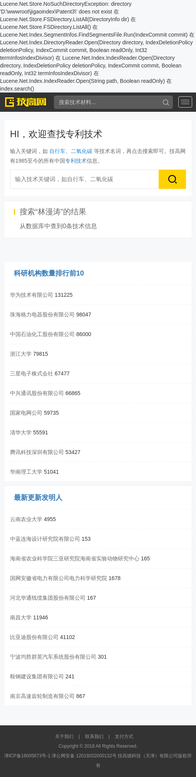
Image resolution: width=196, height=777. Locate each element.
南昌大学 (21, 617)
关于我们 (64, 736)
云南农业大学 (26, 519)
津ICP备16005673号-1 (27, 755)
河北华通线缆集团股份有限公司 (47, 598)
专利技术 (76, 161)
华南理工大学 (26, 472)
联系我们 (94, 736)
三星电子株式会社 (31, 373)
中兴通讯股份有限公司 (37, 393)
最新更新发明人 (38, 497)
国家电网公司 (26, 413)
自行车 (57, 151)
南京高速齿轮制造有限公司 (42, 696)
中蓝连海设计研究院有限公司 (45, 539)
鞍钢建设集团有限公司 (37, 676)
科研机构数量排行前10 (49, 273)
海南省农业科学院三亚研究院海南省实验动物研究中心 (74, 558)
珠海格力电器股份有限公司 (42, 314)
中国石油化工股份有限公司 (42, 334)
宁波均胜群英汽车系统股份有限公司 (53, 657)
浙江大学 (21, 354)
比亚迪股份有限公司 (34, 637)
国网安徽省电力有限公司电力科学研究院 (58, 578)
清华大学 (21, 432)
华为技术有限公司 (31, 295)
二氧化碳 (81, 151)
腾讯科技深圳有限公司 (37, 452)
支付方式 (124, 736)
